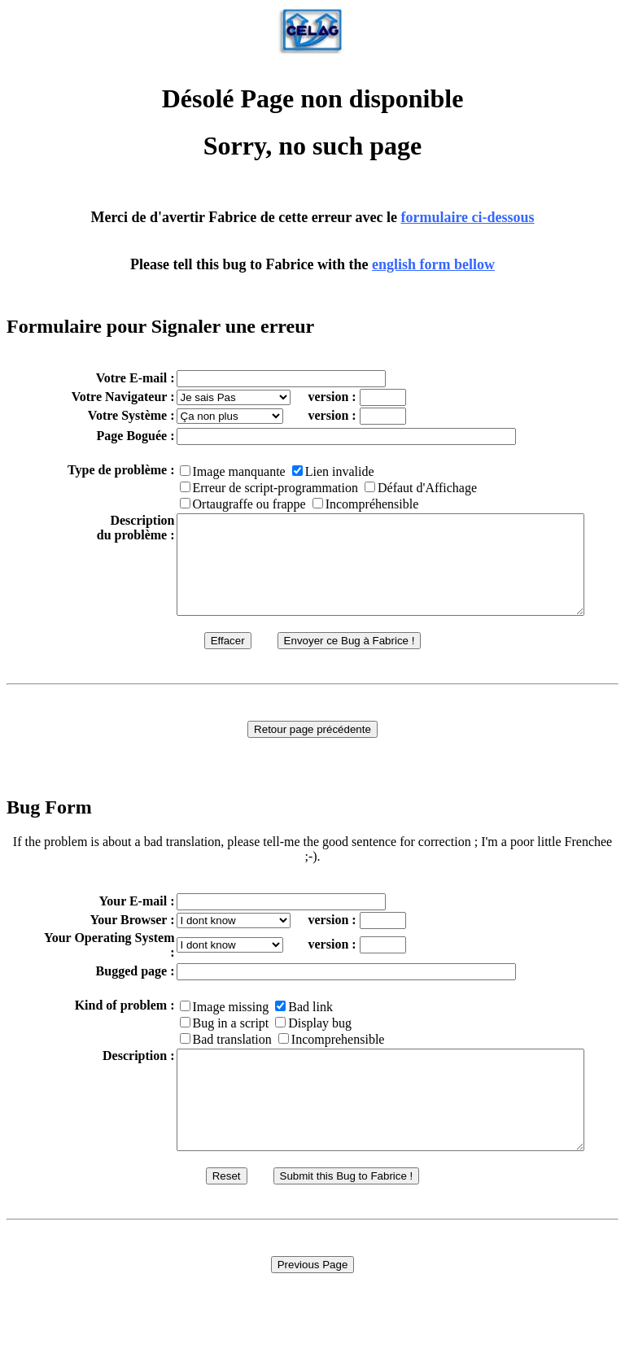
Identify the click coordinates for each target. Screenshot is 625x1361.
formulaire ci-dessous (467, 217)
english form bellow (433, 264)
